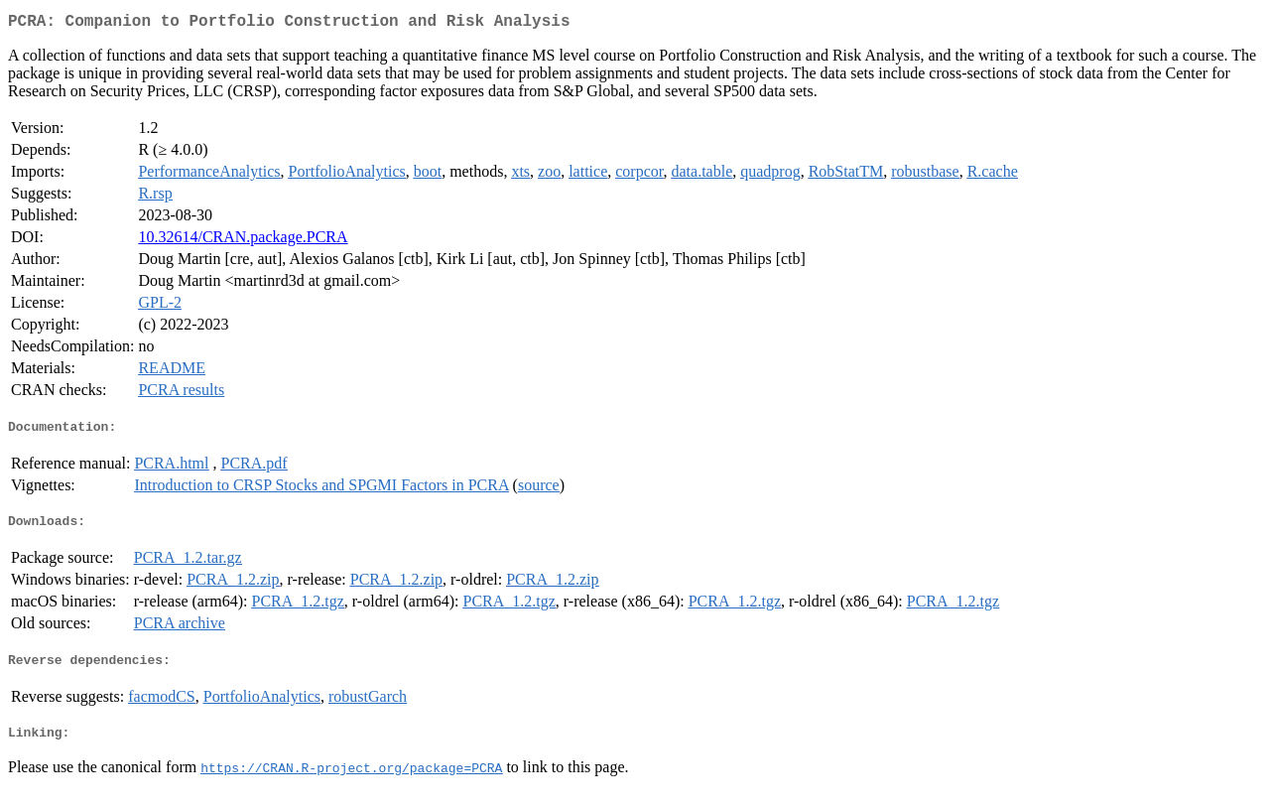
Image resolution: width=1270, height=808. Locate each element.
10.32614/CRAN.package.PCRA (242, 240)
